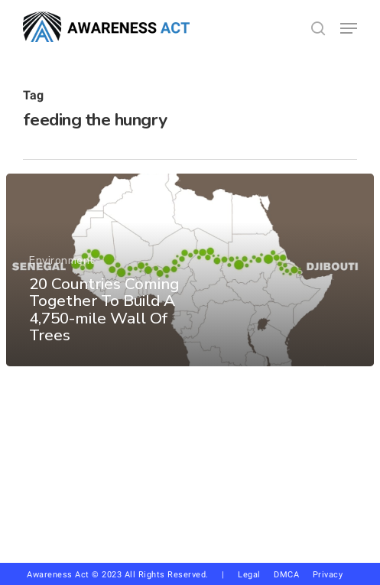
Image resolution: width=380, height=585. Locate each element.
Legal (249, 575)
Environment (61, 260)
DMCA (286, 575)
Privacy (333, 575)
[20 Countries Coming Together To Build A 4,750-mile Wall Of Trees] (190, 270)
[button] (348, 28)
